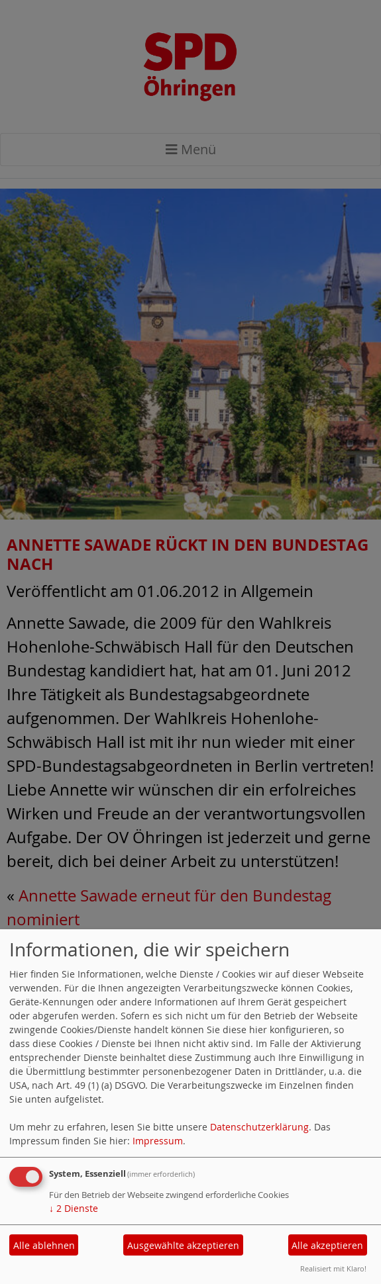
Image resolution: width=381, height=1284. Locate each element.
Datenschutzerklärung (259, 1127)
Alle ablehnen (44, 1245)
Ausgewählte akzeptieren (183, 1245)
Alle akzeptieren (327, 1245)
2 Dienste (73, 1208)
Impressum (158, 1140)
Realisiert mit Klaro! (333, 1268)
